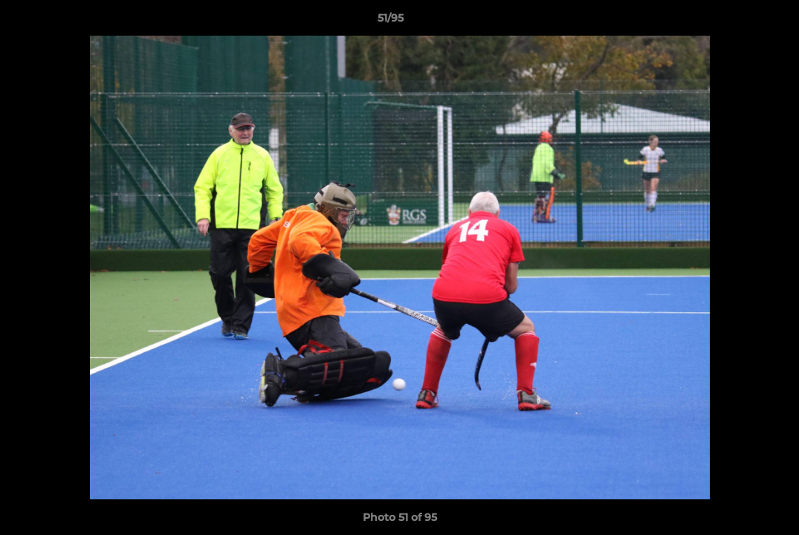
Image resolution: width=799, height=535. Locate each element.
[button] (736, 21)
